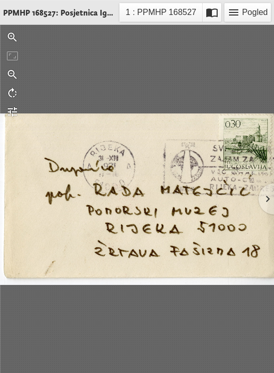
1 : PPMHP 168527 (160, 14)
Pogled (247, 12)
